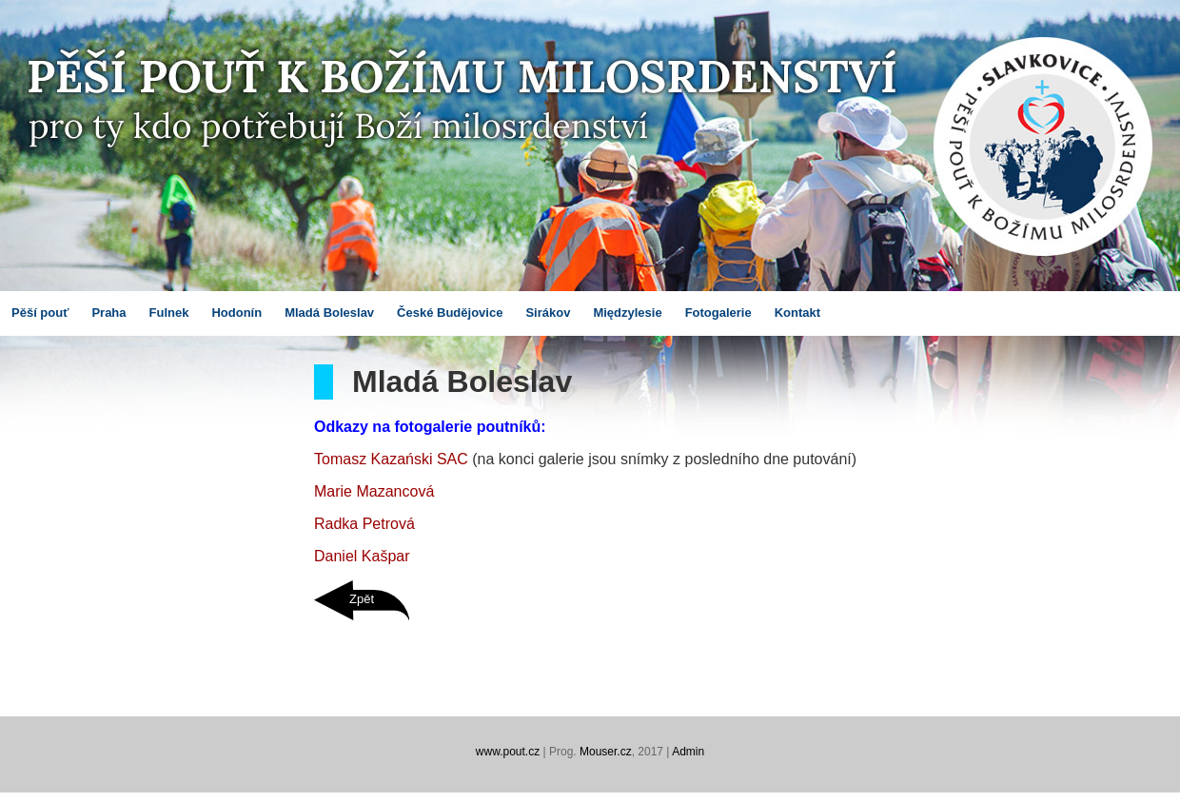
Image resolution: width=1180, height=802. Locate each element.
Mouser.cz (606, 751)
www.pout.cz (508, 751)
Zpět (361, 599)
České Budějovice (449, 312)
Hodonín (236, 312)
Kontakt (797, 312)
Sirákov (547, 312)
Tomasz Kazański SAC (391, 459)
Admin (688, 751)
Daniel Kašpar (362, 556)
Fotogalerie (718, 312)
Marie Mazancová (374, 491)
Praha (108, 312)
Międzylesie (627, 312)
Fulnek (169, 312)
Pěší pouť (40, 312)
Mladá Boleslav (329, 312)
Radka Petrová (364, 524)
